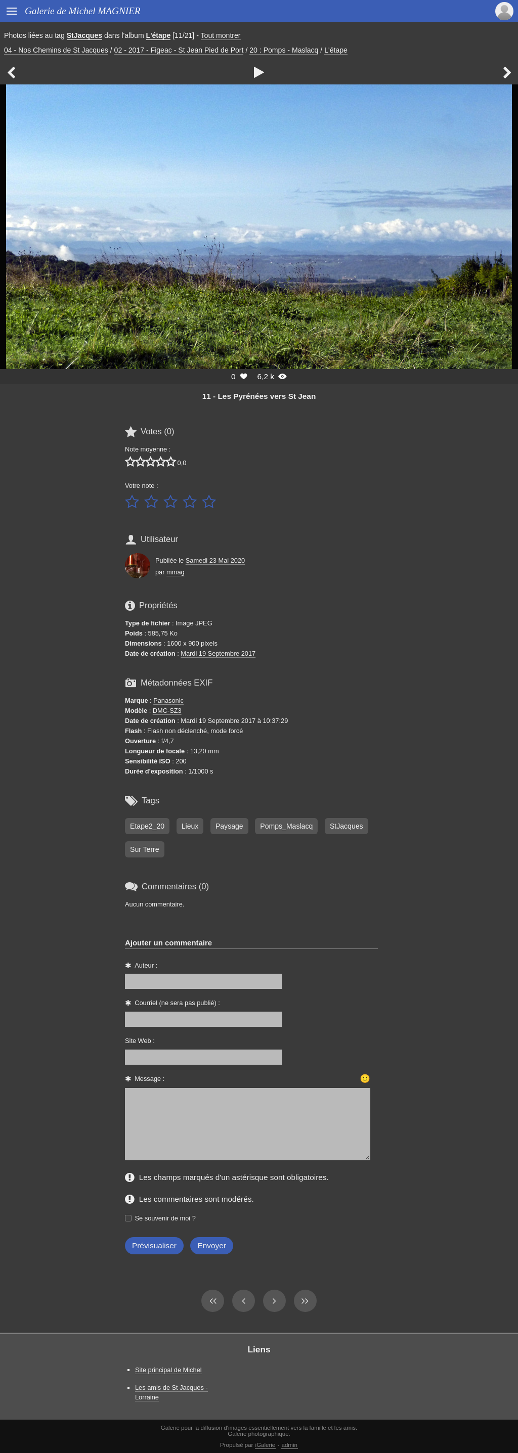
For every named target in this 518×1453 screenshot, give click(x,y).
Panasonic (168, 700)
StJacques (84, 35)
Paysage (229, 826)
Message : (149, 1078)
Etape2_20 (147, 826)
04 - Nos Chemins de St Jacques (56, 50)
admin (289, 1445)
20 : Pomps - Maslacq (283, 50)
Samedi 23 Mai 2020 (215, 560)
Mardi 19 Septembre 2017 (218, 653)
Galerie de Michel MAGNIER (83, 11)
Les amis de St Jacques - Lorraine (171, 1392)
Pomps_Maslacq (286, 826)
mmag (175, 572)
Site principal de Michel (168, 1370)
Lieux (190, 826)
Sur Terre (144, 849)
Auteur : (146, 965)
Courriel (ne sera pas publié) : (177, 1003)
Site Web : (140, 1041)
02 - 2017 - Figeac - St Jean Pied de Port (179, 50)
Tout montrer (221, 35)
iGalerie (265, 1445)
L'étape (158, 35)
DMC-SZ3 (167, 710)
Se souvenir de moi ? (165, 1218)
